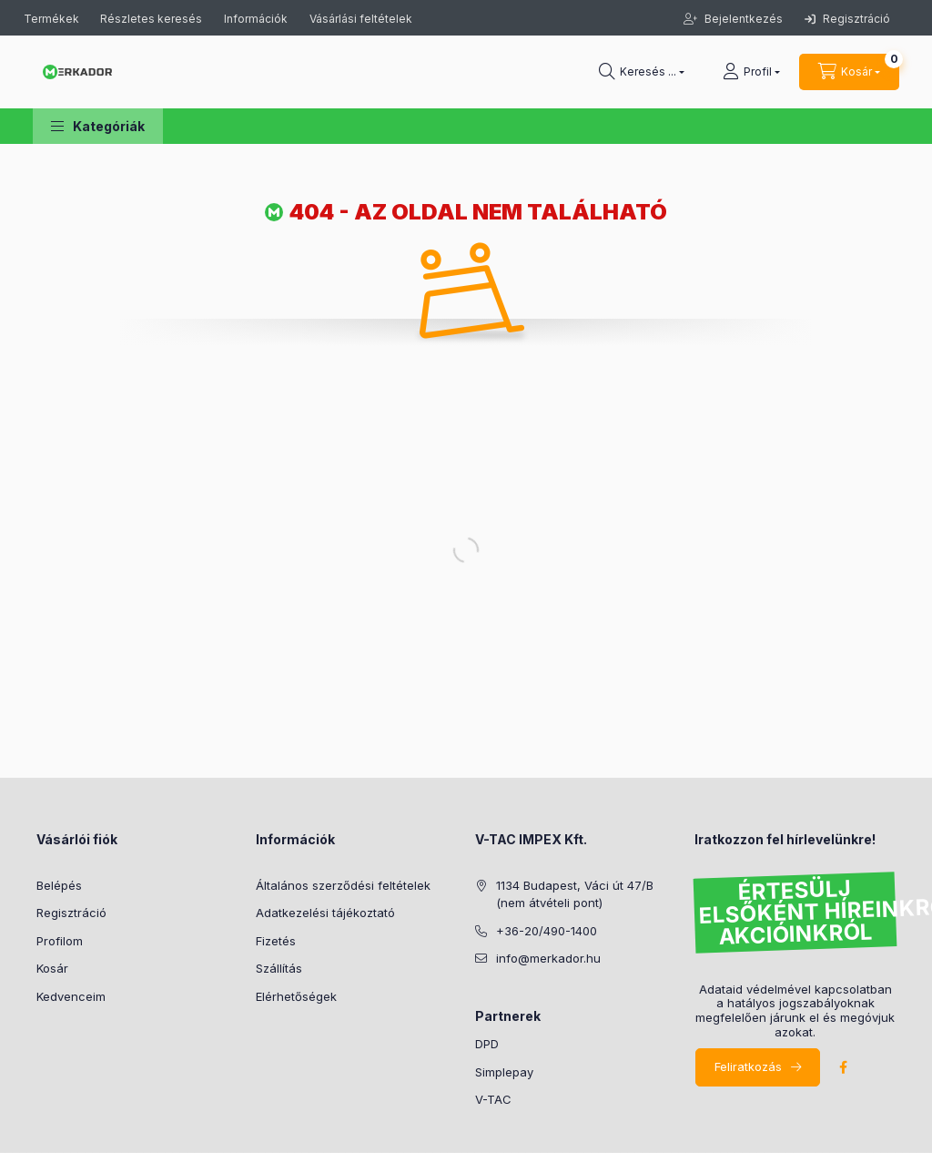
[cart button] (849, 72)
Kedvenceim (71, 996)
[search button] (642, 72)
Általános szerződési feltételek (343, 885)
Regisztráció (847, 19)
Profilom (59, 941)
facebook (843, 1067)
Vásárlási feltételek (360, 19)
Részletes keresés (151, 19)
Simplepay (504, 1072)
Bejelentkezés (742, 19)
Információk (256, 19)
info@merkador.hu (548, 958)
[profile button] (751, 72)
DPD (487, 1043)
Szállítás (279, 968)
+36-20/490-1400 (546, 930)
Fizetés (276, 941)
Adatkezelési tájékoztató (325, 912)
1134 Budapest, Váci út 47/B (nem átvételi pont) (574, 894)
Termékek (53, 19)
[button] (98, 126)
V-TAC (493, 1099)
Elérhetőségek (296, 996)
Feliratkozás (748, 1066)
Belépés (59, 885)
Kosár (52, 968)
